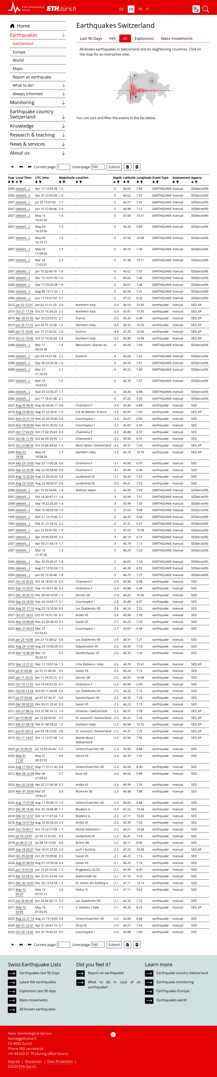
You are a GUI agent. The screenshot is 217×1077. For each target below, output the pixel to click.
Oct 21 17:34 (24, 311)
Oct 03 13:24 (24, 691)
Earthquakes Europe (173, 991)
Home (20, 25)
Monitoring (38, 102)
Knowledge (38, 126)
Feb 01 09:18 (24, 724)
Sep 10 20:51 (25, 588)
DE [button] (121, 9)
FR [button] (140, 9)
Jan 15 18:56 (24, 331)
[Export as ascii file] (136, 166)
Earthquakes (38, 35)
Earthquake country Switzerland (38, 114)
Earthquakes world (172, 1000)
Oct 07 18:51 (24, 615)
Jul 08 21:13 (24, 843)
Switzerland (23, 43)
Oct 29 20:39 (24, 856)
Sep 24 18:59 (25, 602)
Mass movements (177, 38)
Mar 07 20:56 (25, 791)
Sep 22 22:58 (25, 470)
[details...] (23, 189)
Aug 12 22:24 (25, 476)
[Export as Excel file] (127, 166)
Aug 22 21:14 (25, 919)
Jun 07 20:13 (24, 731)
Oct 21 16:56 (24, 338)
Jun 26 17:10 (24, 325)
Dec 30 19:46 (25, 809)
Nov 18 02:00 (25, 425)
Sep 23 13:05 (25, 463)
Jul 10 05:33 (24, 749)
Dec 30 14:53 (25, 883)
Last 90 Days (91, 38)
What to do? (39, 85)
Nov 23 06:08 (25, 622)
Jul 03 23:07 (24, 836)
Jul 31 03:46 (24, 671)
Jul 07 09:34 (24, 698)
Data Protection (60, 1061)
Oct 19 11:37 (24, 684)
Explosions (144, 38)
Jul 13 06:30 (24, 718)
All (125, 38)
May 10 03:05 (21, 909)
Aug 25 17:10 (25, 608)
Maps (17, 68)
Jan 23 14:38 (24, 640)
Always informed (39, 93)
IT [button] (147, 9)
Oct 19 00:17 (24, 829)
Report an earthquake (32, 77)
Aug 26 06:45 (25, 405)
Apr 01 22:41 (24, 925)
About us (38, 152)
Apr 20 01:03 (24, 318)
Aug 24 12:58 (25, 646)
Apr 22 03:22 (24, 876)
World (18, 60)
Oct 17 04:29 (24, 432)
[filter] (12, 182)
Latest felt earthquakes (37, 982)
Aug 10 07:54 (25, 822)
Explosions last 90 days (37, 991)
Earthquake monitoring (175, 982)
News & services (38, 144)
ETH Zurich (27, 1066)
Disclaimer (33, 1061)
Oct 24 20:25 (24, 581)
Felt (112, 38)
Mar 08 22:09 (25, 773)
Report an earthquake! (106, 973)
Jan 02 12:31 (24, 305)
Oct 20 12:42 (24, 932)
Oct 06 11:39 (24, 439)
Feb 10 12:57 (24, 816)
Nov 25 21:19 (25, 419)
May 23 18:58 (21, 454)
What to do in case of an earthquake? (114, 984)
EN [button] (131, 9)
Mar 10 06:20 (25, 653)
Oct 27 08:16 (24, 711)
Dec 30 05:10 (25, 595)
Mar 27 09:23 (25, 628)
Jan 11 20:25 (24, 677)
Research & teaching (38, 134)
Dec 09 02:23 (25, 704)
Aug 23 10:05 (25, 483)
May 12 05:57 (21, 891)
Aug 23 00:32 (25, 412)
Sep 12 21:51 (25, 664)
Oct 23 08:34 (24, 445)
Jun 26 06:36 (24, 901)
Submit (114, 167)
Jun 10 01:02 (24, 870)
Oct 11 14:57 (24, 738)
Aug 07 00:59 (25, 863)
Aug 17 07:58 (25, 803)
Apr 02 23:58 (24, 785)
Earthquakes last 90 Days (39, 973)
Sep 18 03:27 (25, 849)
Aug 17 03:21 (25, 767)
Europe (19, 51)
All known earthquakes (37, 1009)
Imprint (14, 1061)
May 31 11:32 (21, 758)
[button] (26, 7)
